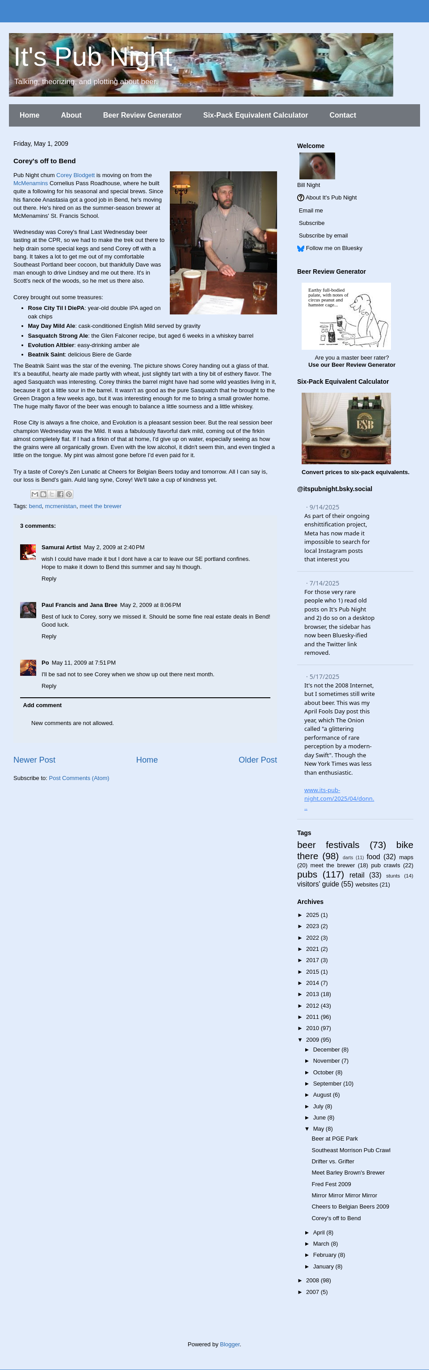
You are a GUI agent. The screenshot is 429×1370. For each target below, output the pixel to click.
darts (348, 857)
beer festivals (328, 845)
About (71, 115)
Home (29, 115)
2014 (313, 983)
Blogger (230, 1344)
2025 (313, 915)
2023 (313, 926)
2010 (313, 1028)
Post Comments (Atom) (79, 778)
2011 (313, 1017)
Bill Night (308, 185)
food (373, 857)
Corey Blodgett (75, 175)
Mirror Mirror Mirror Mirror (344, 1195)
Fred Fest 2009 (331, 1184)
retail (357, 875)
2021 (313, 949)
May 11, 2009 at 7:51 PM (84, 662)
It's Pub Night (92, 57)
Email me (311, 210)
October (324, 1072)
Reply (49, 578)
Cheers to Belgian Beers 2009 (350, 1206)
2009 (313, 1039)
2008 (313, 1280)
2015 (313, 971)
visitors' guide (318, 884)
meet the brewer (101, 506)
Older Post (258, 759)
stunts (393, 875)
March (322, 1243)
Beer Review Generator (142, 115)
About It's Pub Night (331, 197)
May (319, 1128)
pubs (307, 874)
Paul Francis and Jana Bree (80, 605)
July (319, 1106)
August (323, 1094)
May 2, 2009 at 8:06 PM (150, 605)
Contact (342, 115)
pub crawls (385, 865)
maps (406, 857)
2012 (313, 1005)
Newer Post (34, 759)
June (320, 1117)
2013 (313, 994)
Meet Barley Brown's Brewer (348, 1172)
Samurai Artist (61, 547)
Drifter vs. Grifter (332, 1161)
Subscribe (312, 223)
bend (35, 506)
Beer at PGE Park (334, 1138)
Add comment (42, 705)
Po (45, 662)
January (324, 1266)
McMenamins (30, 183)
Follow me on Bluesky (334, 248)
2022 (313, 937)
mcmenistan (60, 506)
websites (366, 884)
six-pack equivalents (379, 472)
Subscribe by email (323, 235)
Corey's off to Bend (336, 1218)
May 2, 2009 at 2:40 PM (114, 547)
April (320, 1232)
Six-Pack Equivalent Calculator (255, 115)
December (327, 1049)
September (328, 1083)
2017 (313, 960)
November (327, 1060)
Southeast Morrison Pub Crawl (350, 1150)
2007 (313, 1292)
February (325, 1254)
